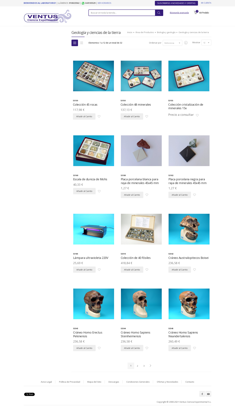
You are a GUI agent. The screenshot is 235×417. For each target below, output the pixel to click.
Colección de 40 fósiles (136, 266)
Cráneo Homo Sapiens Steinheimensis (135, 343)
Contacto (189, 390)
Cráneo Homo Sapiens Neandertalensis (183, 343)
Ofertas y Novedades (167, 390)
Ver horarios (104, 3)
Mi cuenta (206, 2)
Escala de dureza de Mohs (90, 188)
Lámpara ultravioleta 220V (90, 266)
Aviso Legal (46, 390)
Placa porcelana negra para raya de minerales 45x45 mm (187, 189)
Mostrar (196, 50)
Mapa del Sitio (94, 390)
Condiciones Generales (138, 390)
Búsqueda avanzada (179, 12)
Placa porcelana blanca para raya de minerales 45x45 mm (140, 189)
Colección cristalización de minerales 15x (185, 115)
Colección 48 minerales (136, 113)
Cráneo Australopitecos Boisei (188, 266)
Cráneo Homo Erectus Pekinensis (87, 343)
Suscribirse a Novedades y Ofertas (176, 3)
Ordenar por (155, 51)
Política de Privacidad (69, 390)
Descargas (114, 390)
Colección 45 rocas (85, 113)
